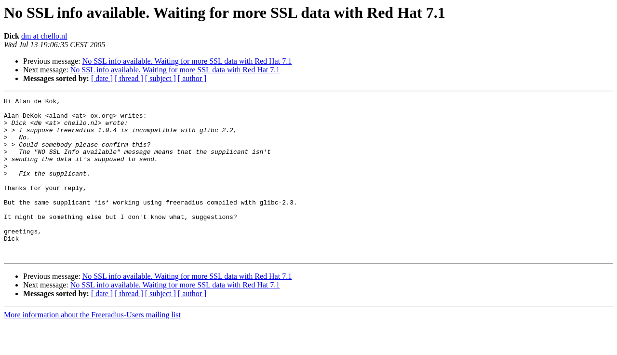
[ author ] (192, 78)
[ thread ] (129, 78)
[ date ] (102, 78)
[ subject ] (160, 78)
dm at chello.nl (44, 36)
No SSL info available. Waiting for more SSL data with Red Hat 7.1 (187, 61)
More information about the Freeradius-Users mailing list (92, 346)
